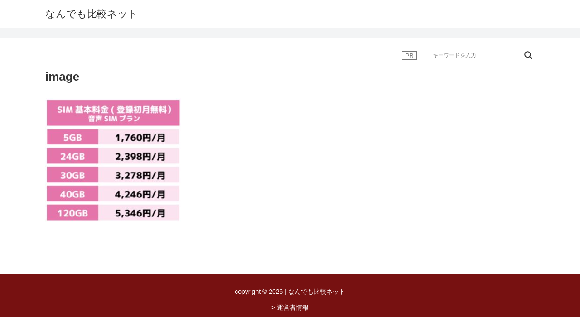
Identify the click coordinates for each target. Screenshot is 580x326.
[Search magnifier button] (528, 55)
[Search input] (476, 55)
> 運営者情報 (290, 307)
